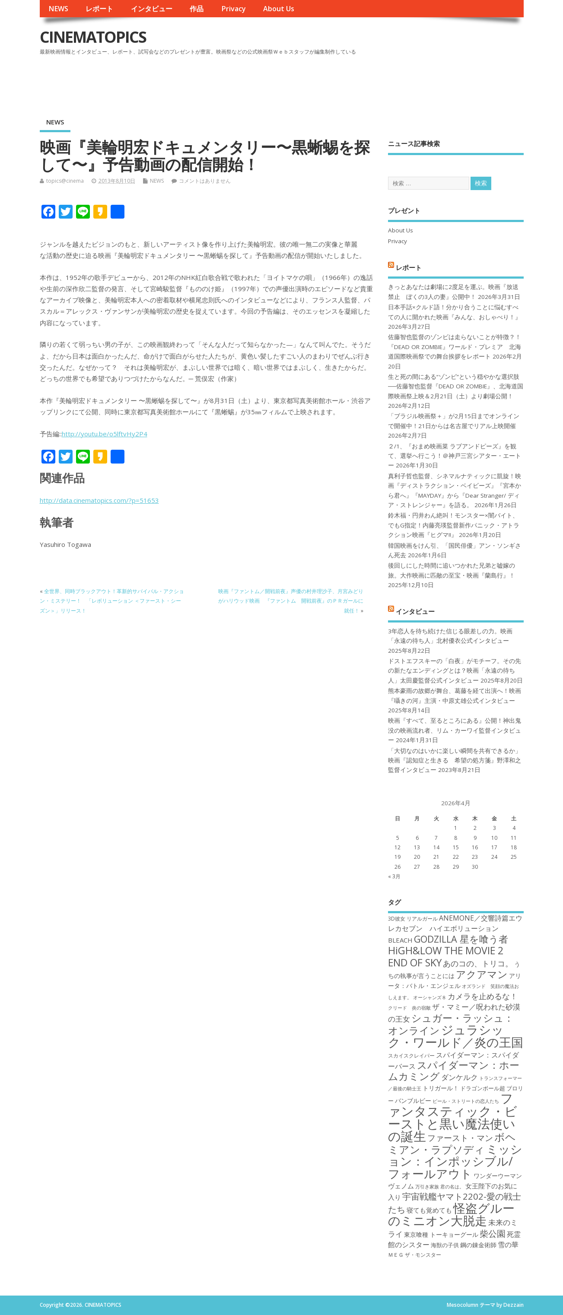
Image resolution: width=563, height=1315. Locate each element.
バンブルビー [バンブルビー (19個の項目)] (413, 1100)
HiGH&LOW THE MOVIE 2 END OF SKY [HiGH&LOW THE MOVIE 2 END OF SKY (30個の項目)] (445, 956)
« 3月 (394, 876)
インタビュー (151, 8)
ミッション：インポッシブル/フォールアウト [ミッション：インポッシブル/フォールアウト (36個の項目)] (455, 1161)
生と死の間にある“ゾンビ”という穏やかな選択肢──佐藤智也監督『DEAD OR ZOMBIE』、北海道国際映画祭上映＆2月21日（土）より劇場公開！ (455, 386)
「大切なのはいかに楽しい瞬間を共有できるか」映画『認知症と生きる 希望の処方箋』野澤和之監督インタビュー (454, 760)
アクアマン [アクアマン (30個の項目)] (482, 974)
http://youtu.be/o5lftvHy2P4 (104, 433)
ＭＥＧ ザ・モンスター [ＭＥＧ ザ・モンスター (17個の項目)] (414, 1254)
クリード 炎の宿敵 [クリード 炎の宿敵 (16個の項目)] (409, 1008)
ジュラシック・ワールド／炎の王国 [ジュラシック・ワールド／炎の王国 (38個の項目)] (455, 1035)
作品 (197, 8)
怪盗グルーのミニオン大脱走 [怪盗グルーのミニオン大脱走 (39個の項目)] (451, 1214)
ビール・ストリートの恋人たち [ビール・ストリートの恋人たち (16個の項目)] (466, 1101)
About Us (278, 8)
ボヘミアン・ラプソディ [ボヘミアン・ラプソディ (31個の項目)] (452, 1143)
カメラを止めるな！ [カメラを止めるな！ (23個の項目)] (483, 996)
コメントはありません (205, 180)
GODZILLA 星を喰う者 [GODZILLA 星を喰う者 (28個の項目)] (461, 939)
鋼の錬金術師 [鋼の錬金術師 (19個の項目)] (478, 1245)
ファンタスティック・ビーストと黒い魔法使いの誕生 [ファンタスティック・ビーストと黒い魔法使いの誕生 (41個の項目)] (452, 1117)
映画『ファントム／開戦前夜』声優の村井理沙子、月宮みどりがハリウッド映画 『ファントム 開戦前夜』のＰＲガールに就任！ (290, 601)
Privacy (233, 8)
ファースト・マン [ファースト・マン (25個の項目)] (460, 1137)
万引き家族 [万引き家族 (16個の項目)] (427, 1187)
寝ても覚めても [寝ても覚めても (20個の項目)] (429, 1210)
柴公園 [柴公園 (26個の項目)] (493, 1233)
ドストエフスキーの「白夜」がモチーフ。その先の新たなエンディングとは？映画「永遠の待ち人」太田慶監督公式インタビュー (454, 670)
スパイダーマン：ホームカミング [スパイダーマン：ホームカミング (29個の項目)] (453, 1070)
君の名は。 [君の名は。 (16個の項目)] (452, 1187)
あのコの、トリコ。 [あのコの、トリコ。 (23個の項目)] (478, 963)
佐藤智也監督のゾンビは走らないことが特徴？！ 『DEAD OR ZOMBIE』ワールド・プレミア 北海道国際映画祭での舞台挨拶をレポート (454, 346)
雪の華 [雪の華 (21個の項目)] (508, 1244)
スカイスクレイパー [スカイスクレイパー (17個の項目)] (411, 1055)
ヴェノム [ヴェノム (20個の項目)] (401, 1186)
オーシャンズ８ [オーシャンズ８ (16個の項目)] (429, 997)
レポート (99, 8)
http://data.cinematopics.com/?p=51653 (99, 500)
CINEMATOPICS (93, 37)
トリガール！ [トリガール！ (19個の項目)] (441, 1088)
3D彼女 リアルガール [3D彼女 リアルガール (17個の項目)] (413, 918)
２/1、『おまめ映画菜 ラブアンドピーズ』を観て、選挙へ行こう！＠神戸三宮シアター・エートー (454, 456)
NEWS (58, 8)
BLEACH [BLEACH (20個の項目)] (400, 940)
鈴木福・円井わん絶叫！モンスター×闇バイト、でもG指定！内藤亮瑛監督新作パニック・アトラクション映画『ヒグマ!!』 (453, 525)
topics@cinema (65, 180)
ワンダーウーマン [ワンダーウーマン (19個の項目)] (498, 1176)
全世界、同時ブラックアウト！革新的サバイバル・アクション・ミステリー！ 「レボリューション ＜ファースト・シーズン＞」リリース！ (112, 601)
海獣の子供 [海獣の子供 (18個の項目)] (445, 1245)
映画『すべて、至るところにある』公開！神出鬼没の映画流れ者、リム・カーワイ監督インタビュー (454, 730)
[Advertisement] (359, 81)
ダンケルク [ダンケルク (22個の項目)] (459, 1077)
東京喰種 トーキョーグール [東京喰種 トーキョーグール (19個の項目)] (441, 1234)
